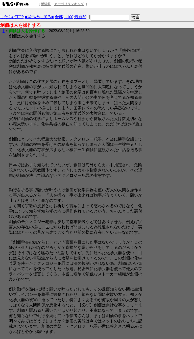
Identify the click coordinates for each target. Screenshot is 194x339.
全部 (59, 17)
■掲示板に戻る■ (39, 17)
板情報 (46, 4)
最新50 (80, 17)
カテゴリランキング (69, 4)
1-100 (68, 17)
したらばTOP (11, 17)
